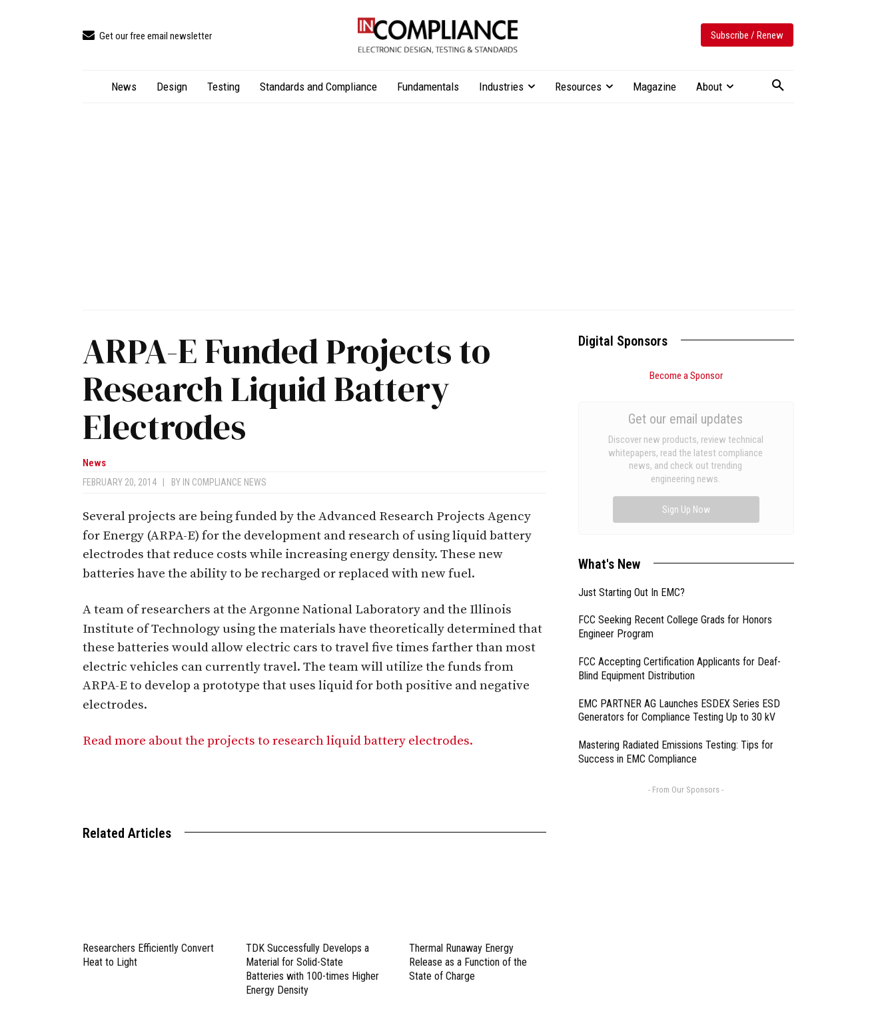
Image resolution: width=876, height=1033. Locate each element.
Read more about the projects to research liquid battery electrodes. (279, 741)
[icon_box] (147, 36)
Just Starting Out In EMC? (631, 442)
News (94, 463)
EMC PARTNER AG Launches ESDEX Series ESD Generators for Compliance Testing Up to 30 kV (679, 560)
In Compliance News (224, 482)
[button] (778, 86)
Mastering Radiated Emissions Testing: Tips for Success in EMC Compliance (675, 602)
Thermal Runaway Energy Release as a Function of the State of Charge (468, 962)
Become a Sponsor (686, 376)
